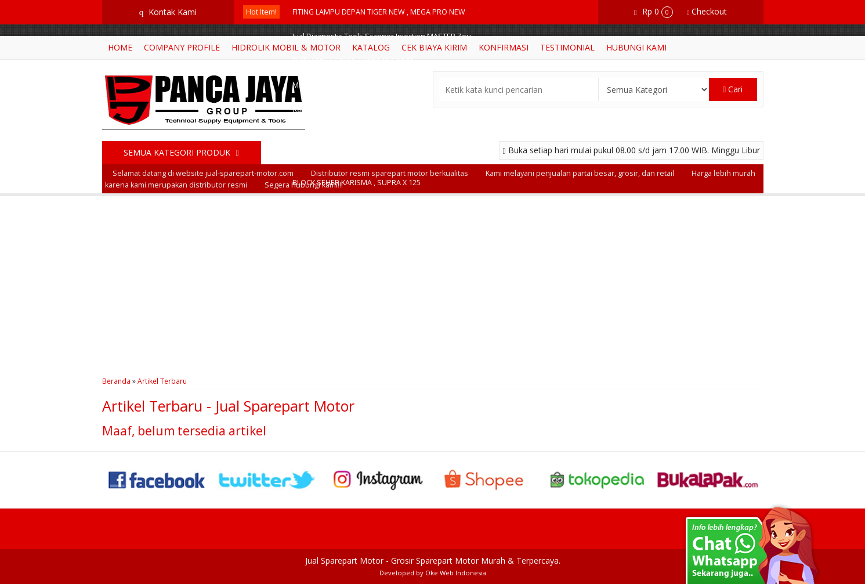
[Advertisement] (433, 283)
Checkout (707, 11)
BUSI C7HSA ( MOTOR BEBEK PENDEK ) (357, 158)
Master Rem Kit (318, 85)
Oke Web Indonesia (455, 572)
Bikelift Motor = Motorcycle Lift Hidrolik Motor (368, 134)
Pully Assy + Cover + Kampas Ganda (353, 61)
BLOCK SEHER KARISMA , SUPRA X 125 (356, 183)
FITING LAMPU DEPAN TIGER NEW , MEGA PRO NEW (378, 12)
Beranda (116, 380)
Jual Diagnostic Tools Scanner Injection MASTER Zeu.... (385, 36)
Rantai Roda (313, 109)
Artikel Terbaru (162, 380)
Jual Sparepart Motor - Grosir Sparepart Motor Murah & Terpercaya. (432, 560)
